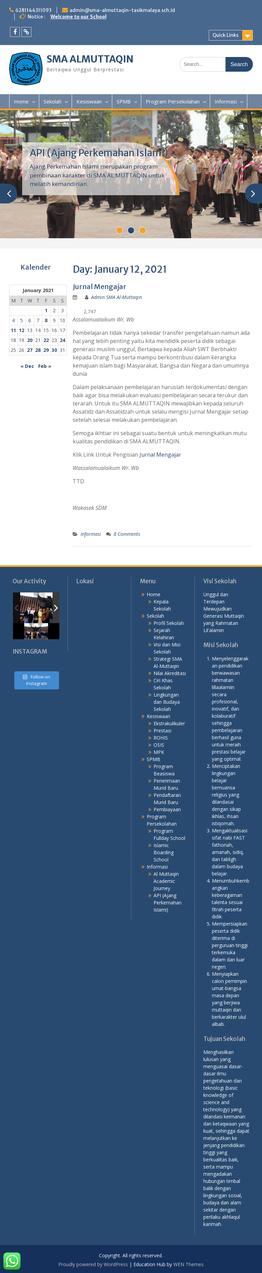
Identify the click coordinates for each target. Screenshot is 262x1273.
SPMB (124, 101)
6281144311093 (33, 10)
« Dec (27, 366)
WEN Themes (188, 1264)
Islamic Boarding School (164, 852)
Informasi (226, 101)
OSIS (159, 745)
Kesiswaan (89, 101)
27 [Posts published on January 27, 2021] (29, 350)
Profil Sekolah (169, 623)
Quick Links (225, 35)
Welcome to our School (78, 17)
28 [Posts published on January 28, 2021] (38, 350)
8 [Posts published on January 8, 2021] (46, 320)
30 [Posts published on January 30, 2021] (54, 350)
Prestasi (162, 730)
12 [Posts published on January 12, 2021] (21, 330)
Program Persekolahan (173, 101)
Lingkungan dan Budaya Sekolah (167, 701)
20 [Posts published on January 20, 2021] (29, 340)
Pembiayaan (167, 809)
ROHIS (161, 737)
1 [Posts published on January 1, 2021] (46, 310)
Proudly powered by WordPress (93, 1264)
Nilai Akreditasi (170, 673)
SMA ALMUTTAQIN (89, 59)
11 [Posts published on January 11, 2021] (13, 330)
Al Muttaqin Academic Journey (166, 881)
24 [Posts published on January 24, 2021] (62, 340)
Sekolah (52, 101)
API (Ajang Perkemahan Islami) (99, 153)
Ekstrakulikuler (169, 723)
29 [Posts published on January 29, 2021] (46, 350)
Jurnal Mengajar (99, 286)
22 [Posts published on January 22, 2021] (46, 340)
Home (21, 101)
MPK (159, 752)
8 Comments (127, 534)
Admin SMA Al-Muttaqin (116, 297)
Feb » (44, 366)
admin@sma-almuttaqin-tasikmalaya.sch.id (122, 10)
